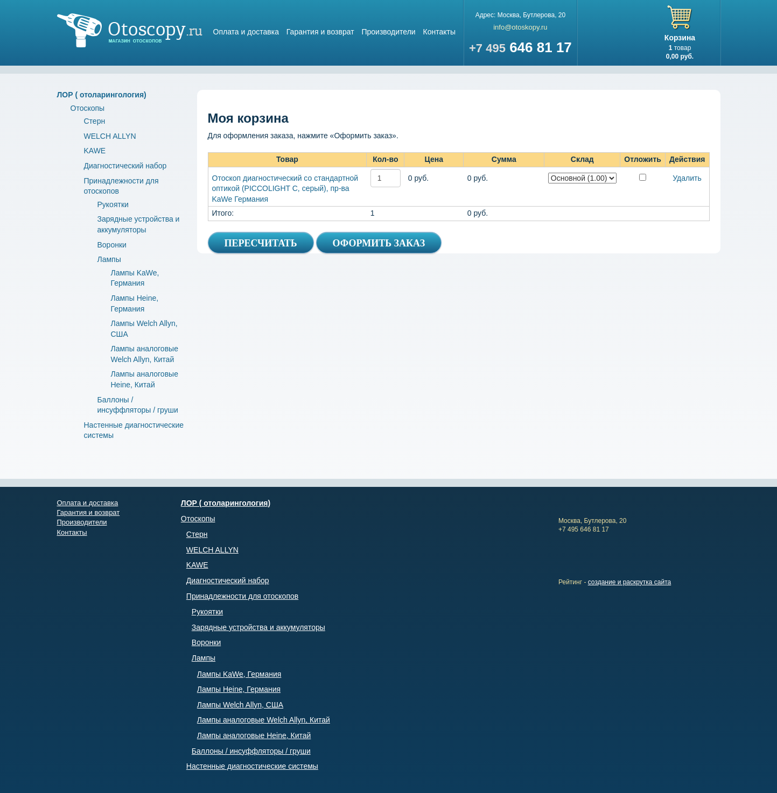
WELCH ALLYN (110, 136)
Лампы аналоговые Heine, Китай (254, 735)
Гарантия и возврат (320, 31)
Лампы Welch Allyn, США (240, 704)
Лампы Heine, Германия (239, 689)
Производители (388, 31)
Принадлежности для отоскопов (242, 596)
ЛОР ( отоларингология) (101, 94)
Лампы (109, 259)
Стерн (95, 121)
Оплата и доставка (246, 31)
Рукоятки (113, 204)
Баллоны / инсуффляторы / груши (251, 751)
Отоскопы (88, 108)
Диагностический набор (125, 165)
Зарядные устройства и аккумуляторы (258, 627)
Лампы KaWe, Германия (239, 674)
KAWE (95, 150)
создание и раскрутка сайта (629, 582)
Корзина (679, 37)
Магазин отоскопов (129, 30)
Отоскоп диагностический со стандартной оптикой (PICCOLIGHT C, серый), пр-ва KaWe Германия (285, 188)
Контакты (439, 31)
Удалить (687, 178)
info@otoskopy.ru (520, 27)
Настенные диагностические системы (252, 766)
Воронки (112, 244)
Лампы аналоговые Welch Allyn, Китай (263, 720)
